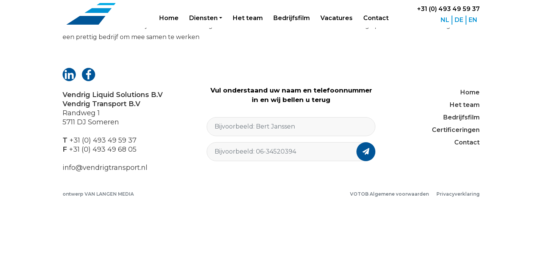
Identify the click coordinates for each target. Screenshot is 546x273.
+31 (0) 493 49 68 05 (102, 149)
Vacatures (336, 18)
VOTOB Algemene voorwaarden (389, 194)
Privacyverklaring (458, 194)
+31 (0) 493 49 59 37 (448, 9)
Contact (376, 18)
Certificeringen (456, 129)
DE (459, 20)
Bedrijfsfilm (291, 18)
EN (473, 20)
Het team (248, 18)
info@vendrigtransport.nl (105, 167)
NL (445, 20)
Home (169, 18)
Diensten (203, 18)
